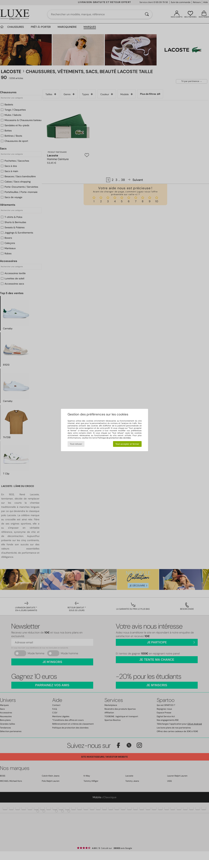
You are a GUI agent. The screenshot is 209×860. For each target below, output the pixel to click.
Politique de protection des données (114, 438)
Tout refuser (76, 444)
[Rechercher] (146, 14)
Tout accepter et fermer (127, 444)
